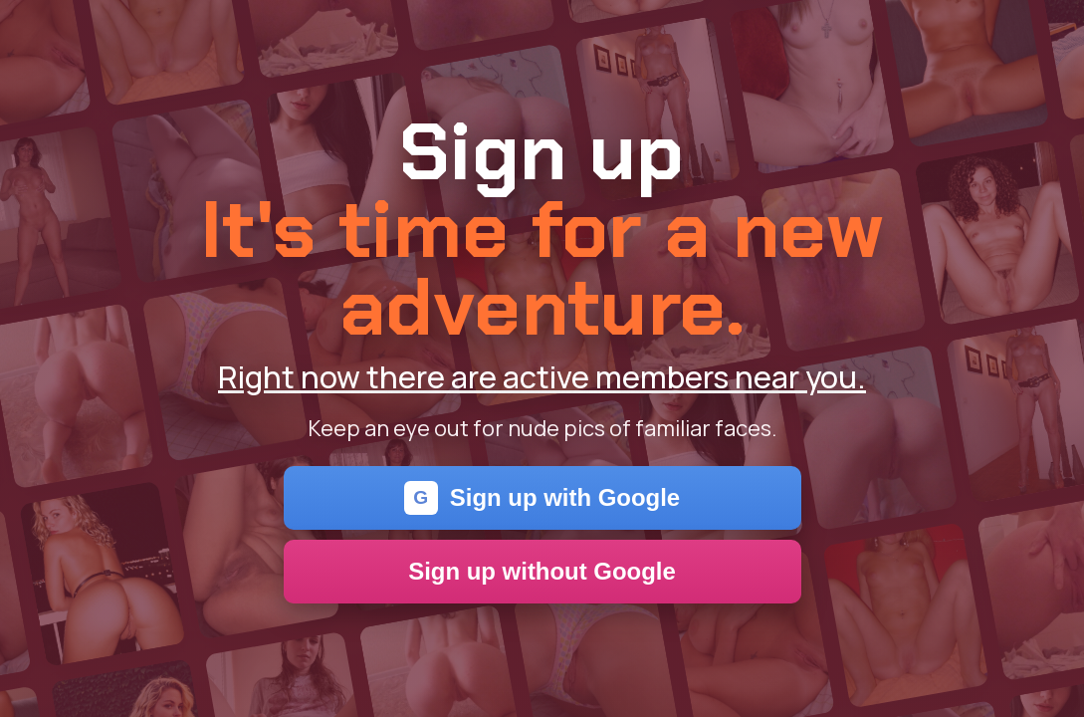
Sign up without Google (542, 571)
